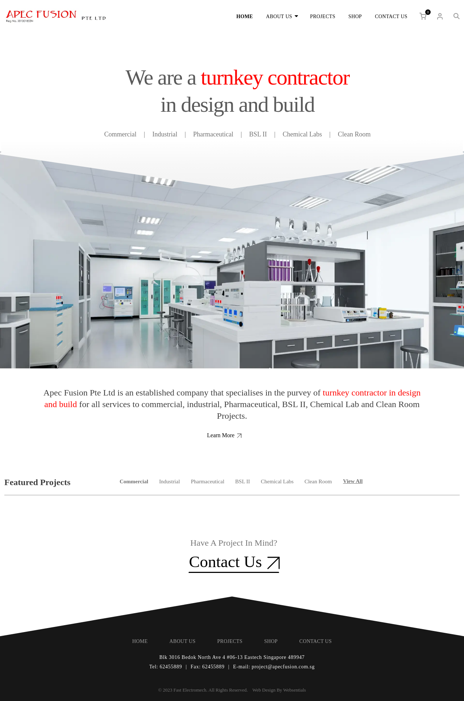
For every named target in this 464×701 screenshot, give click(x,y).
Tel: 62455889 (165, 666)
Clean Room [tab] (318, 481)
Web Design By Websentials (279, 690)
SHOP (355, 16)
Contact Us (234, 561)
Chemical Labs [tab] (277, 481)
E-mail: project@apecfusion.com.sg (274, 666)
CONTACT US (391, 16)
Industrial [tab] (169, 481)
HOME (244, 16)
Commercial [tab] (134, 481)
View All (352, 481)
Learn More (224, 435)
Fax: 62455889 (208, 666)
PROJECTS (322, 16)
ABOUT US (281, 16)
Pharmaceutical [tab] (207, 481)
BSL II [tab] (242, 481)
